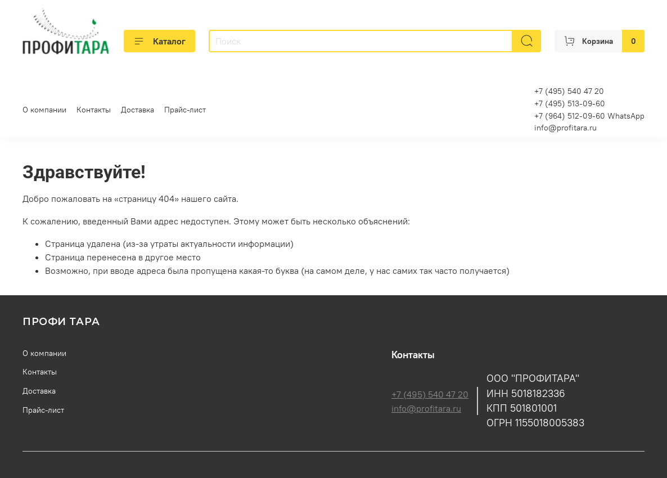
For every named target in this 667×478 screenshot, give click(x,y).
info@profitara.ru (565, 128)
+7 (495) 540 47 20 (429, 394)
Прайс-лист (185, 110)
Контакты (93, 110)
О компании (44, 110)
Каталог (159, 41)
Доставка (137, 110)
